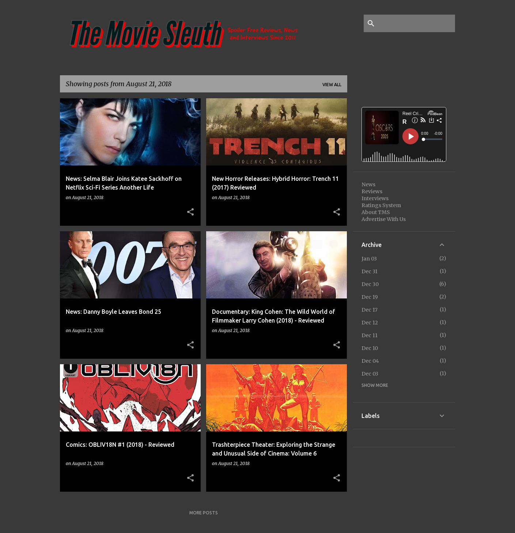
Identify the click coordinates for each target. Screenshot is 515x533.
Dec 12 (369, 322)
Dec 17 (369, 310)
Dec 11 (369, 335)
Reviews (371, 191)
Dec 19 (369, 297)
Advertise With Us (383, 219)
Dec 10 (369, 348)
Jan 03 (369, 258)
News (368, 184)
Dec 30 (370, 284)
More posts (203, 512)
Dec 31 (369, 271)
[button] (190, 212)
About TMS (375, 212)
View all (331, 84)
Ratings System (381, 205)
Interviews (375, 198)
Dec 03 (369, 373)
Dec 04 (370, 361)
